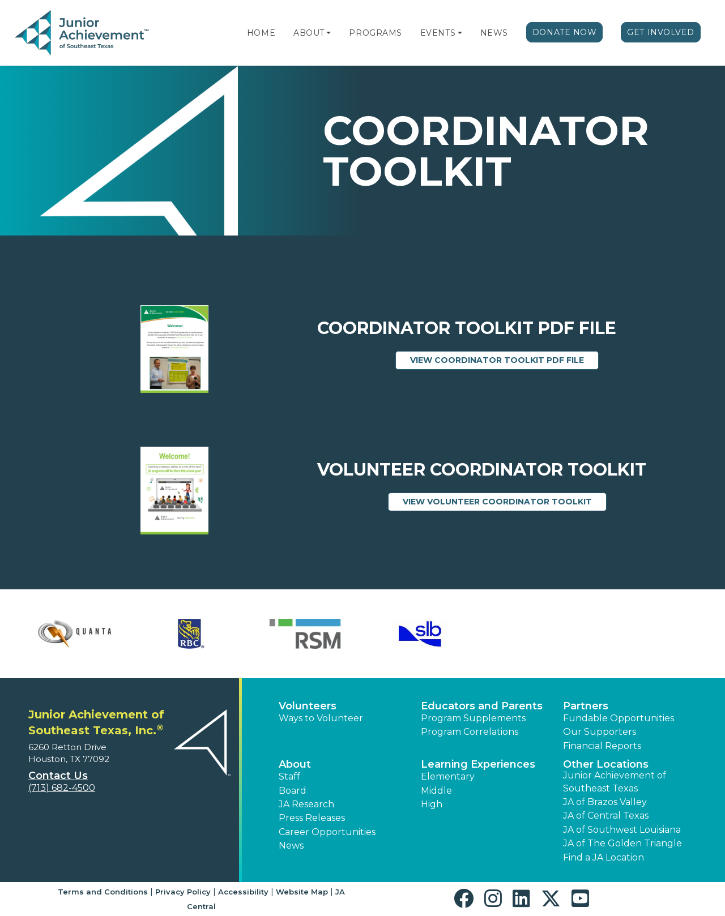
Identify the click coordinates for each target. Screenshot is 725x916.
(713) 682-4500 (61, 787)
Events (437, 33)
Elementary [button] (448, 776)
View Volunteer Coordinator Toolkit (505, 501)
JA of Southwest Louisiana (622, 829)
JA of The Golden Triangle (622, 843)
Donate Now (564, 32)
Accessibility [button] (243, 891)
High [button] (431, 804)
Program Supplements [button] (473, 718)
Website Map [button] (302, 891)
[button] (328, 33)
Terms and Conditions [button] (103, 891)
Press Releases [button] (312, 817)
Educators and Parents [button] (482, 706)
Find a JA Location (603, 857)
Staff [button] (289, 776)
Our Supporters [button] (599, 731)
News (494, 33)
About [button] (295, 764)
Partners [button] (585, 706)
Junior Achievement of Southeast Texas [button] (614, 781)
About (309, 33)
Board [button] (292, 790)
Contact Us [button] (58, 776)
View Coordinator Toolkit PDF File (504, 359)
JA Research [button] (306, 804)
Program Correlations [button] (469, 731)
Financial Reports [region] (602, 745)
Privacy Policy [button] (183, 891)
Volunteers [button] (307, 706)
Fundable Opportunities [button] (618, 718)
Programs (375, 33)
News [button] (291, 845)
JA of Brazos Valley (605, 802)
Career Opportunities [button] (327, 832)
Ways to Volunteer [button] (321, 718)
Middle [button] (436, 790)
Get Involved (660, 32)
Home (261, 33)
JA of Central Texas (606, 815)
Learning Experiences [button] (478, 764)
